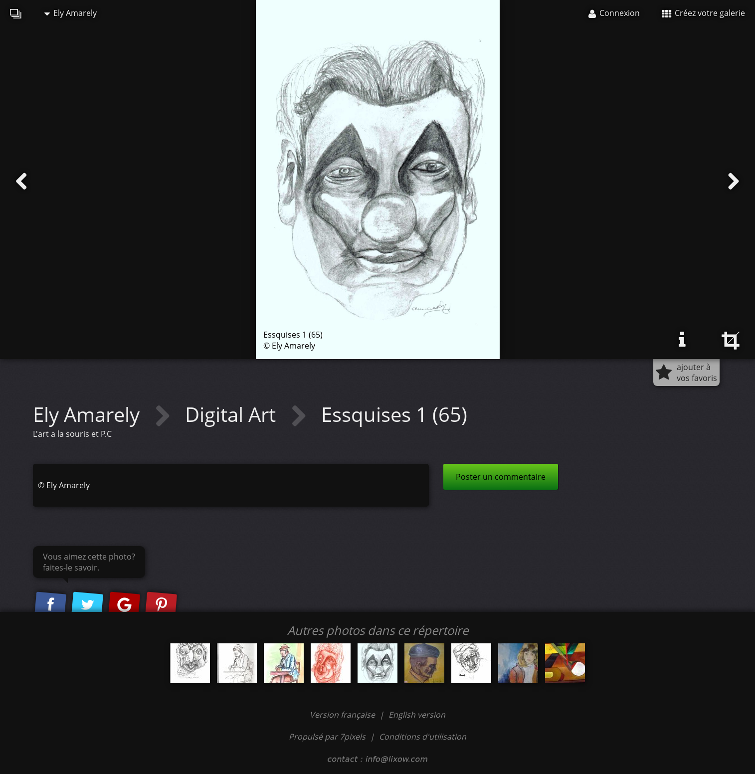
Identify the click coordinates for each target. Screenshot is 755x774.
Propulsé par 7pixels (327, 736)
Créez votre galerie (703, 12)
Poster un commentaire (501, 476)
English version (416, 714)
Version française (343, 714)
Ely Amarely (70, 12)
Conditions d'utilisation (422, 736)
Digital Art (233, 414)
